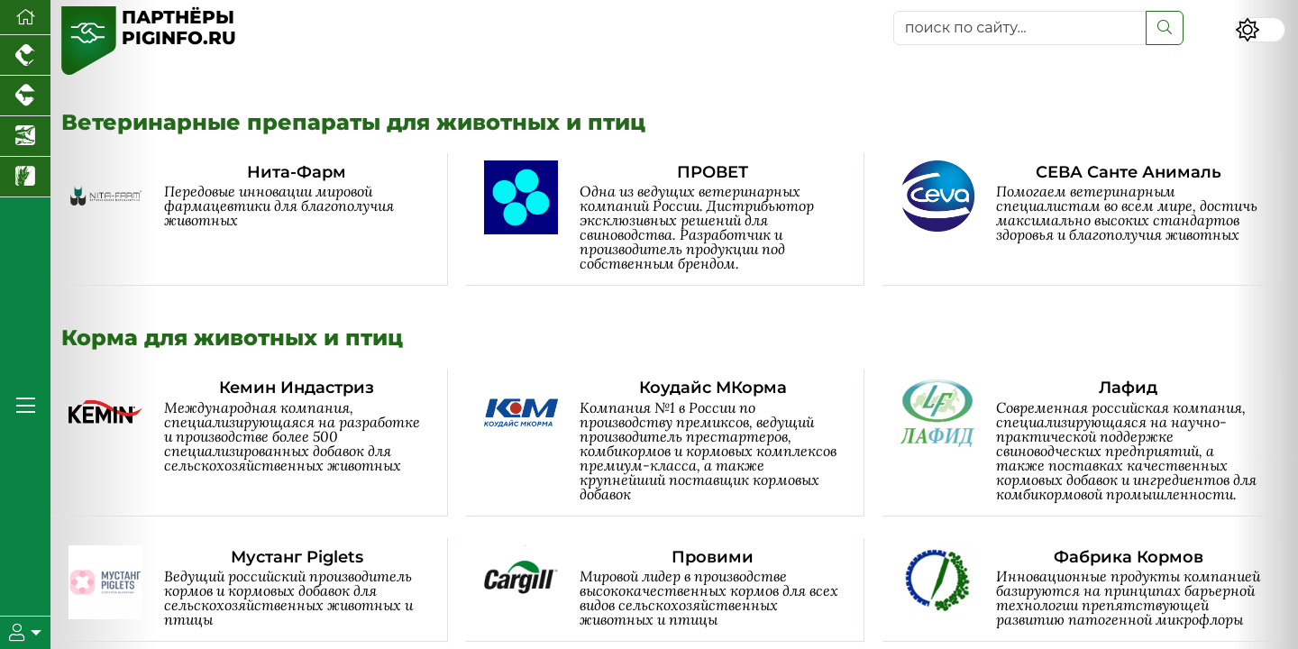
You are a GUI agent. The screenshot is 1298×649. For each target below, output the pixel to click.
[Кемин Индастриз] (258, 442)
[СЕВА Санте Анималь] (1090, 219)
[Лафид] (1090, 442)
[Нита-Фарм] (258, 219)
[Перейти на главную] (25, 17)
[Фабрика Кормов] (1090, 590)
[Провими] (674, 590)
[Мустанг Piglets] (258, 590)
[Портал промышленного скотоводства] (25, 96)
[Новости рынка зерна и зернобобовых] (25, 177)
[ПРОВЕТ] (674, 219)
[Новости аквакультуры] (25, 136)
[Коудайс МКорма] (674, 442)
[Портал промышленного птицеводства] (25, 55)
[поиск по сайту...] (1020, 28)
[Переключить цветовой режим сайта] (1260, 29)
